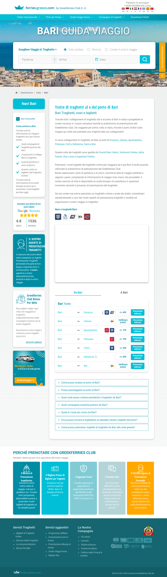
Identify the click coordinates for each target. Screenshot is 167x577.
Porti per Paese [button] (55, 17)
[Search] (145, 59)
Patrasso (60, 144)
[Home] (16, 92)
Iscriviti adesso (34, 342)
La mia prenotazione (25, 544)
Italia (38, 92)
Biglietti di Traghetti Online (24, 535)
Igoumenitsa (135, 140)
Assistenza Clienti (140, 17)
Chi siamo (85, 537)
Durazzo (114, 140)
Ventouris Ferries (128, 152)
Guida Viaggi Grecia (57, 551)
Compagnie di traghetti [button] (112, 17)
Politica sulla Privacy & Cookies (91, 554)
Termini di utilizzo (89, 548)
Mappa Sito (53, 555)
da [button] (123, 312)
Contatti (85, 541)
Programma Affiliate (57, 533)
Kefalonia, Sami (81, 144)
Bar (93, 144)
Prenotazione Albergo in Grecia (59, 546)
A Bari (124, 292)
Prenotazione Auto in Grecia (58, 539)
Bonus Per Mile (23, 548)
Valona (123, 140)
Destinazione (27, 92)
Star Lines (68, 156)
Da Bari (78, 292)
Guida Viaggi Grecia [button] (81, 17)
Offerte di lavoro (88, 544)
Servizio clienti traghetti (27, 540)
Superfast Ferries (85, 156)
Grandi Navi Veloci (109, 152)
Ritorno (96, 49)
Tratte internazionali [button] (28, 17)
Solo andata (76, 49)
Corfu (69, 144)
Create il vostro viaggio (123, 49)
